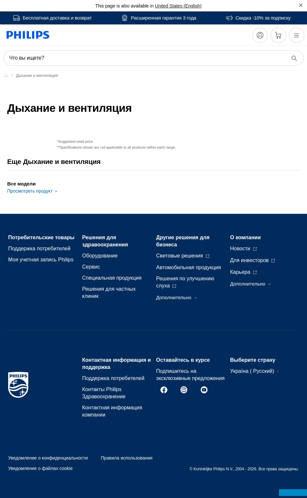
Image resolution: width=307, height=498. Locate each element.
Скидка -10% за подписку (263, 18)
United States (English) (178, 5)
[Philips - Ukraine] (10, 75)
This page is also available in (124, 5)
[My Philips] (260, 35)
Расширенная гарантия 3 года (163, 18)
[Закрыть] (301, 5)
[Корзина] (278, 35)
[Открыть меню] (296, 35)
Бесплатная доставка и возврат (57, 18)
